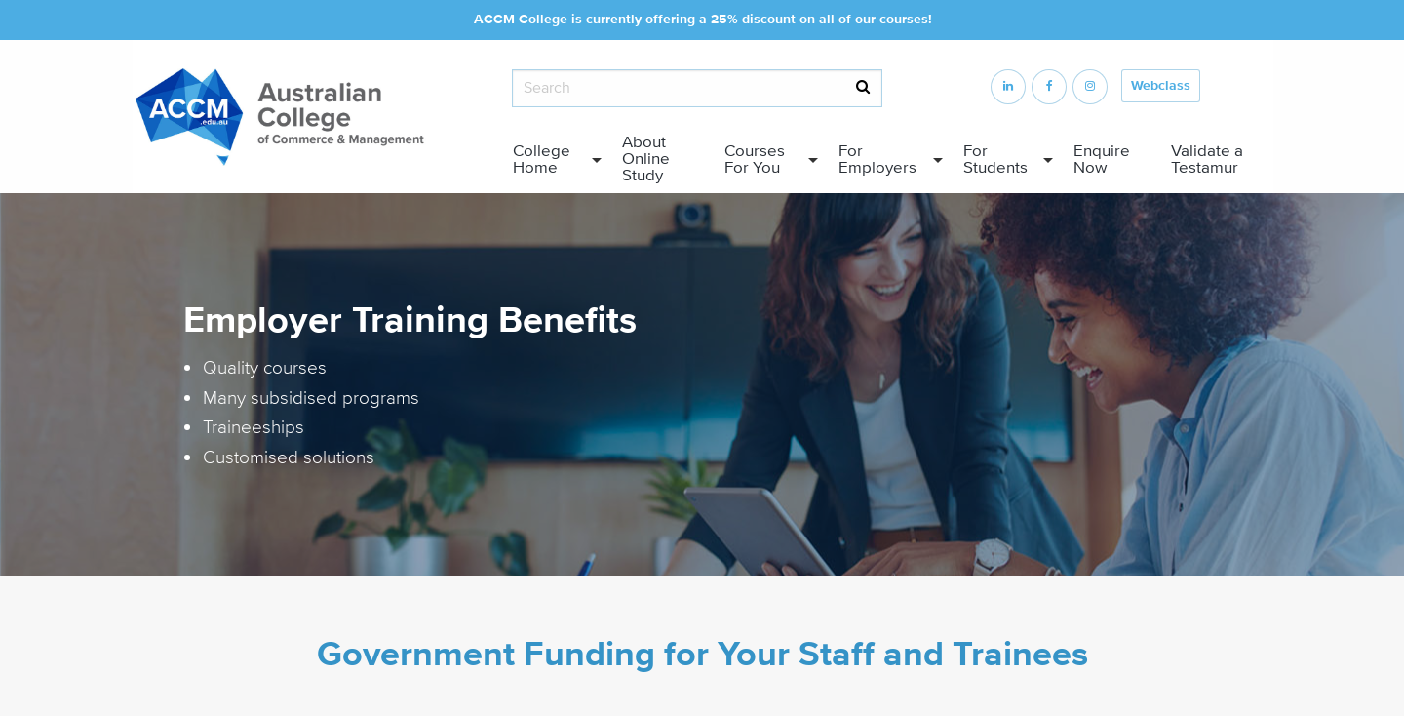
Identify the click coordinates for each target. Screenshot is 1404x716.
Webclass (1160, 86)
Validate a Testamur (1207, 159)
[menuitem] (551, 160)
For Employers (877, 159)
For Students (995, 159)
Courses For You (754, 159)
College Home (541, 159)
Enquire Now (1101, 159)
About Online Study (646, 159)
